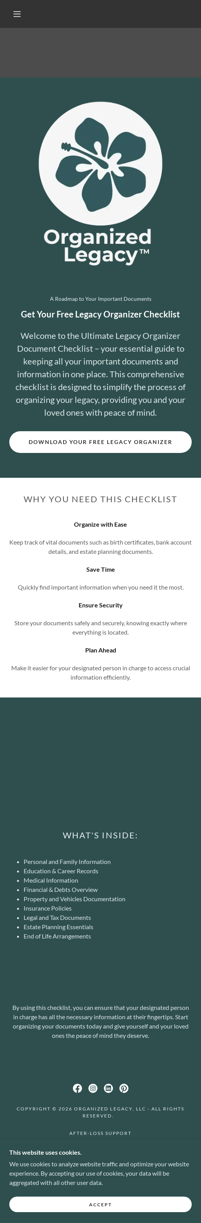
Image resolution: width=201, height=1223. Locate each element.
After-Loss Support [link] (100, 1133)
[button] (18, 14)
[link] (77, 1088)
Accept (100, 1204)
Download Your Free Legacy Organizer (100, 442)
